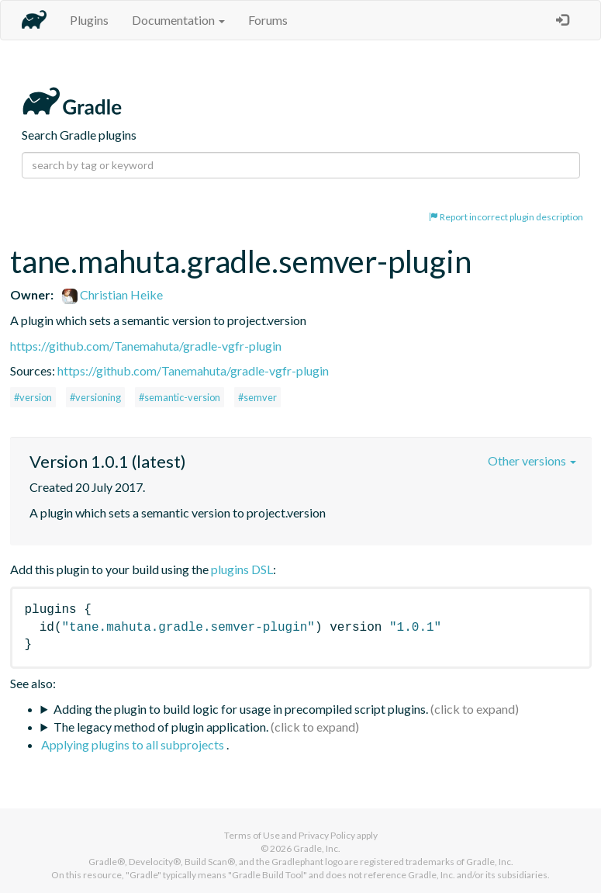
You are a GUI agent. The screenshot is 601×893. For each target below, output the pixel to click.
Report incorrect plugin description (506, 217)
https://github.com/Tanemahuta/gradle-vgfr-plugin (146, 345)
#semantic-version (179, 397)
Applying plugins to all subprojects (133, 744)
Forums (268, 19)
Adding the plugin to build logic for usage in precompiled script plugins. (241, 708)
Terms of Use (252, 835)
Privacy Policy (327, 835)
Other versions (532, 460)
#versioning (95, 397)
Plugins (89, 19)
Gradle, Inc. (316, 848)
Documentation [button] (178, 19)
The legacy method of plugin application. (161, 726)
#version (33, 397)
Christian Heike (112, 294)
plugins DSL (242, 569)
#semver (257, 397)
